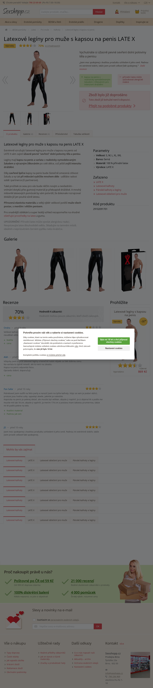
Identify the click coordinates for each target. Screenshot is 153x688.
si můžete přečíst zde (56, 355)
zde (76, 346)
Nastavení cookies (113, 348)
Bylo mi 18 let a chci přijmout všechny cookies (113, 340)
